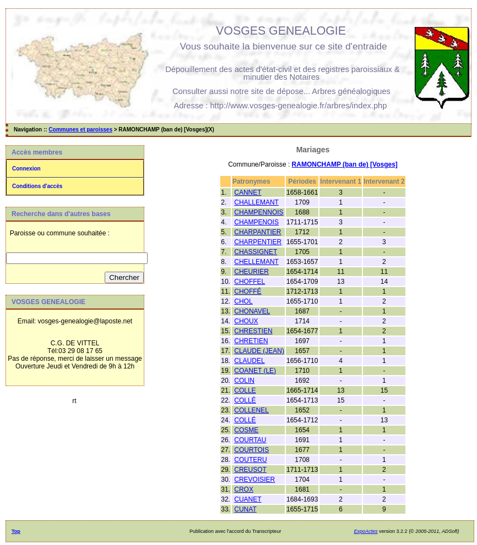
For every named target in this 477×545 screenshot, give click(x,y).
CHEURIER (251, 272)
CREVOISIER (254, 479)
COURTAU (250, 440)
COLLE (245, 390)
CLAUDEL (249, 361)
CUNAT (245, 509)
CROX (243, 489)
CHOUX (246, 321)
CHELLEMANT (256, 262)
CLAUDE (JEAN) (259, 351)
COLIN (244, 380)
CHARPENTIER (257, 242)
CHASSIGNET (255, 252)
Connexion (26, 169)
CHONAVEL (252, 311)
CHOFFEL (249, 281)
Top (16, 531)
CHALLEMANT (256, 202)
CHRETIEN (251, 341)
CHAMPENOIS (256, 222)
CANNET (247, 192)
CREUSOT (250, 470)
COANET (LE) (255, 371)
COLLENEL (251, 410)
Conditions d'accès (37, 186)
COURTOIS (251, 450)
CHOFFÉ (247, 291)
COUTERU (250, 460)
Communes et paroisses (80, 129)
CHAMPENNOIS (258, 212)
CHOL (243, 301)
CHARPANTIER (257, 232)
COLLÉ (245, 400)
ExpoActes (366, 531)
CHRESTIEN (253, 331)
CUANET (247, 499)
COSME (246, 430)
